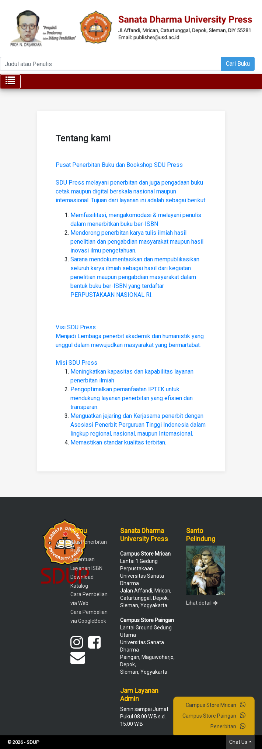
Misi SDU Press (76, 362)
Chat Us (238, 742)
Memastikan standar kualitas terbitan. (118, 442)
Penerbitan (227, 726)
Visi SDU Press (76, 327)
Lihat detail (202, 603)
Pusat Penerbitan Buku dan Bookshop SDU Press (119, 164)
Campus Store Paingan (213, 715)
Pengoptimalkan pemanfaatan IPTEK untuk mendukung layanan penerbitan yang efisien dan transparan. (131, 398)
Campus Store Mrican (215, 704)
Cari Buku (238, 63)
